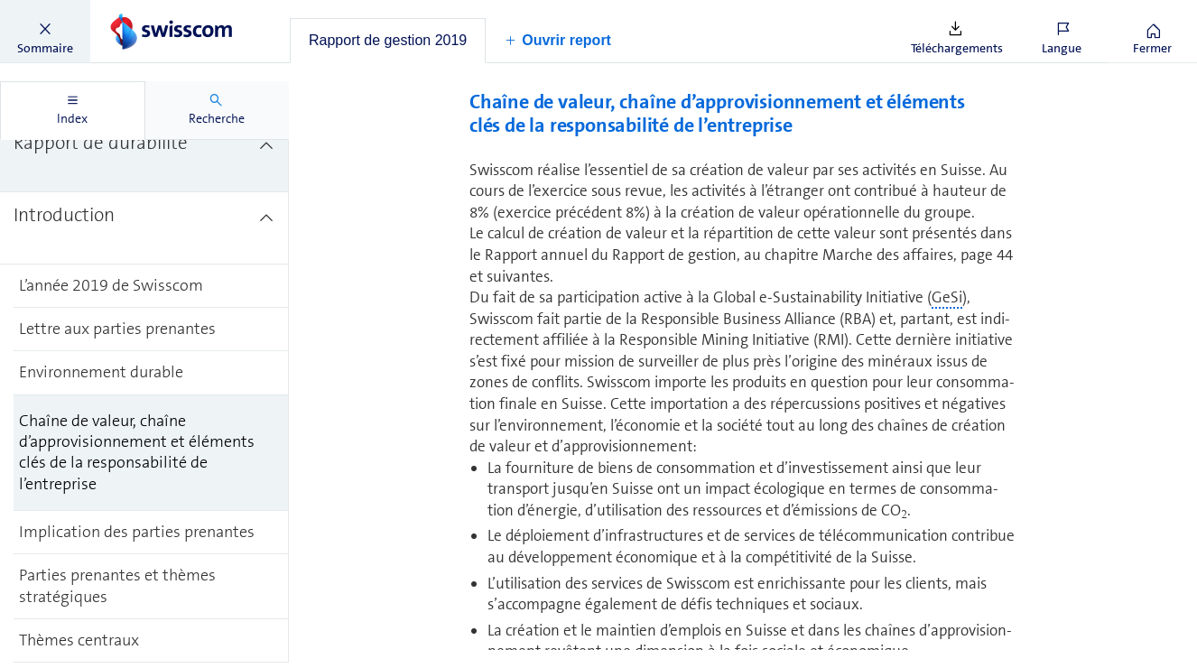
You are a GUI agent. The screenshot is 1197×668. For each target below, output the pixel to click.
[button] (45, 31)
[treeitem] (144, 156)
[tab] (388, 40)
